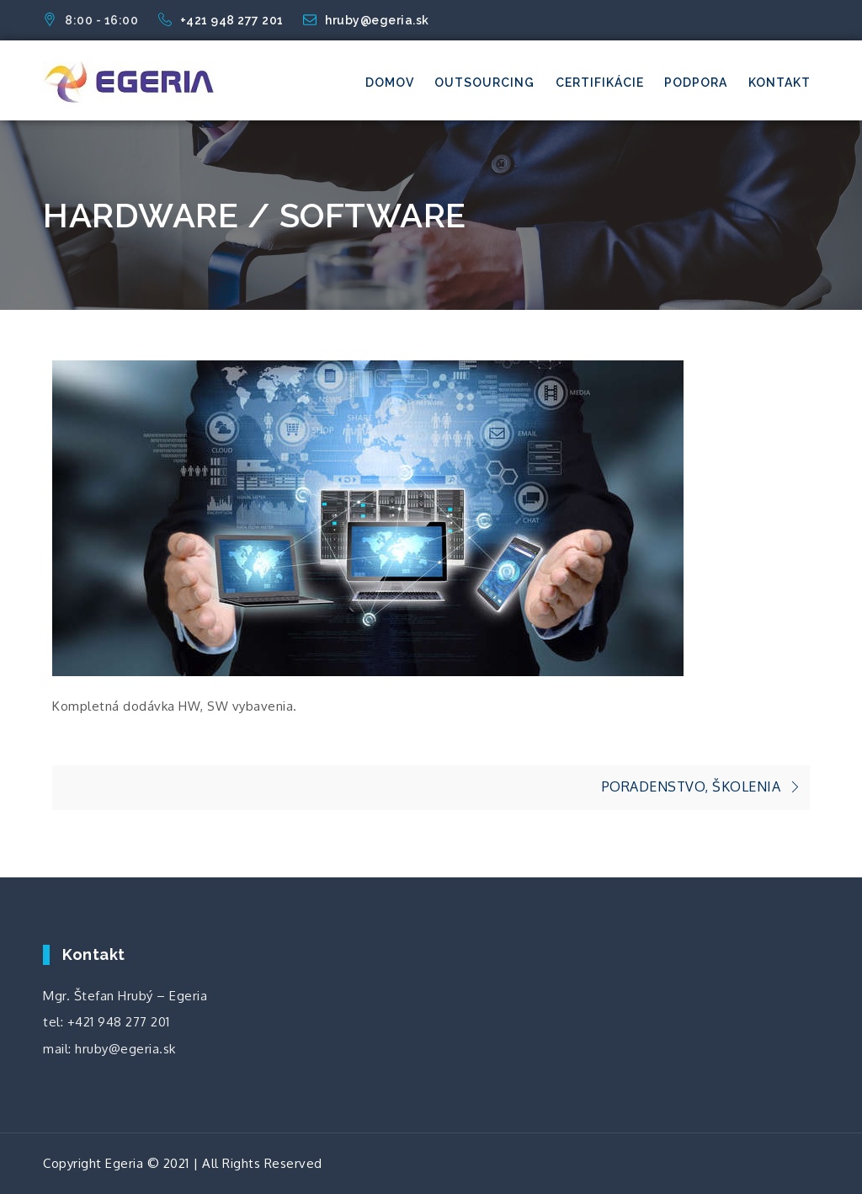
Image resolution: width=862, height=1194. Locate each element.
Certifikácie (600, 82)
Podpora (695, 82)
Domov (389, 82)
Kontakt (779, 82)
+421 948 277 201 (222, 20)
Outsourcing (484, 82)
